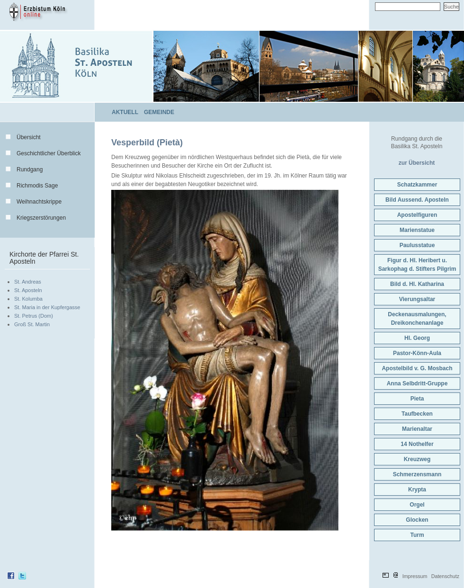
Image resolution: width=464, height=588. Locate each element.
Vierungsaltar (417, 299)
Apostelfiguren (417, 215)
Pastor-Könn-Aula (417, 353)
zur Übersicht (417, 163)
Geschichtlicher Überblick (48, 153)
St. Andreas (27, 282)
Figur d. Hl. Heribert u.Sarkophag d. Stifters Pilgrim (417, 264)
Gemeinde (159, 112)
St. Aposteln (28, 290)
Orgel (417, 504)
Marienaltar (417, 429)
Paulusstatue (417, 245)
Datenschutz (445, 576)
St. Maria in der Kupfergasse (47, 307)
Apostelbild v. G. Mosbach (417, 368)
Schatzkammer (417, 184)
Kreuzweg (417, 459)
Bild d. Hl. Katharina (417, 284)
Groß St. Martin (32, 324)
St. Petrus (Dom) (33, 316)
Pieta (417, 398)
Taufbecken (417, 413)
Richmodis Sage (37, 185)
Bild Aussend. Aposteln (417, 199)
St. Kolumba (28, 299)
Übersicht (29, 137)
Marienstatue (417, 230)
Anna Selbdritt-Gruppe (417, 383)
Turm (417, 535)
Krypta (417, 489)
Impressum (415, 576)
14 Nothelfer (417, 444)
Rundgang (30, 169)
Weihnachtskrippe (39, 201)
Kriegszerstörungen (41, 217)
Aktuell (125, 112)
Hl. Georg (417, 338)
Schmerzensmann (417, 474)
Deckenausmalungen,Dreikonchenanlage (417, 318)
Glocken (417, 520)
